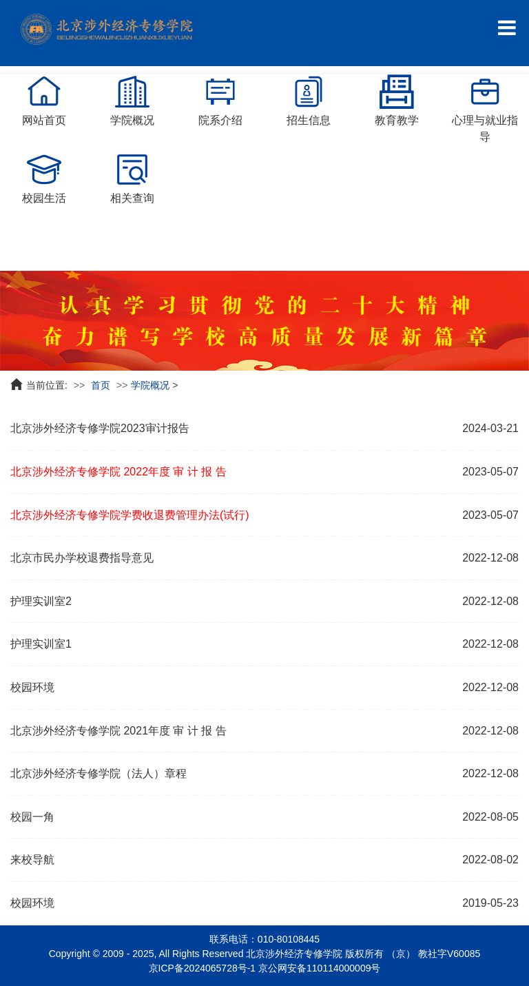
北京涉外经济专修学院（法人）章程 (98, 773)
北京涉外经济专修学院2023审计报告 (99, 428)
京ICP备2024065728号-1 (202, 968)
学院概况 (150, 385)
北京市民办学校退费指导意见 (82, 558)
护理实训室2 (41, 601)
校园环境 (32, 687)
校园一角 (32, 817)
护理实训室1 (41, 644)
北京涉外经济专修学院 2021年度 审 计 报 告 (118, 731)
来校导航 (32, 859)
